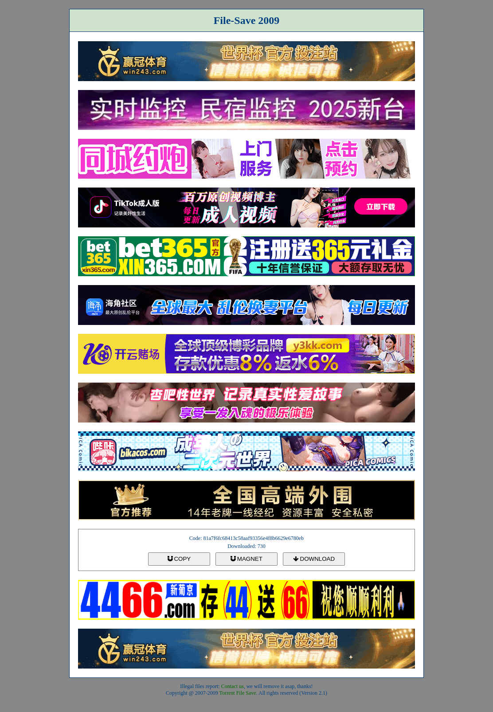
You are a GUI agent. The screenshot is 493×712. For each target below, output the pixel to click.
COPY (179, 559)
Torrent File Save (237, 693)
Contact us (232, 686)
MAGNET (246, 559)
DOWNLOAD (314, 559)
